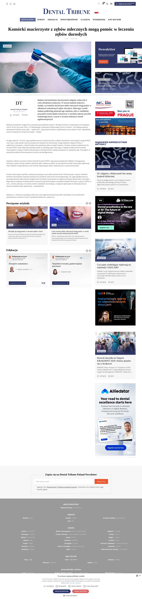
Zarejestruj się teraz (17, 283)
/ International (71, 508)
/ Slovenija (28, 546)
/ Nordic (114, 540)
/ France (114, 534)
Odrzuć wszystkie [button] (80, 591)
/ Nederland (71, 540)
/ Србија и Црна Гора (71, 546)
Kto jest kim (114, 20)
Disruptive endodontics (18, 263)
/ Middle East (114, 573)
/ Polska (28, 543)
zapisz (114, 89)
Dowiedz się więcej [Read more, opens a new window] (75, 583)
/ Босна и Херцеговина (71, 531)
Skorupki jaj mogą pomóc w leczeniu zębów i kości (25, 231)
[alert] (71, 586)
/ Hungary (114, 537)
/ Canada (71, 518)
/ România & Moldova (114, 543)
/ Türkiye (71, 549)
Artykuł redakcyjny (104, 79)
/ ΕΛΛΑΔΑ (71, 537)
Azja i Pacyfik (71, 556)
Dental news (73, 39)
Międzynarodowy (71, 504)
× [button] (140, 575)
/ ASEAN (93, 563)
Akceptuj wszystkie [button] (61, 591)
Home (66, 39)
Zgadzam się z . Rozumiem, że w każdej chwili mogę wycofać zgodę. (70, 488)
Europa (71, 528)
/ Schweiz (27, 549)
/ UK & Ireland (114, 549)
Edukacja (53, 20)
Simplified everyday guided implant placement (67, 264)
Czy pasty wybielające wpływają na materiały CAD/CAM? (114, 266)
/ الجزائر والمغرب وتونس (71, 573)
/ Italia (27, 540)
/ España (114, 546)
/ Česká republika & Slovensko (71, 534)
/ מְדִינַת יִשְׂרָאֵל (28, 573)
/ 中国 (28, 560)
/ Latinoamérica (114, 518)
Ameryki (71, 515)
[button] (71, 596)
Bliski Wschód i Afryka (71, 570)
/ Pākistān (114, 560)
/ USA (71, 521)
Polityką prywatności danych (67, 487)
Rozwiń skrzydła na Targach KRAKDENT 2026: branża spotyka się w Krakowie (114, 361)
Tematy (41, 20)
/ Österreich (28, 531)
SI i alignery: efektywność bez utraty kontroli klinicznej (115, 84)
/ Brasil (28, 518)
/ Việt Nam (49, 563)
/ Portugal (71, 543)
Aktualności (27, 20)
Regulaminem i (52, 487)
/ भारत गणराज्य (71, 560)
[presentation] (87, 203)
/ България (114, 531)
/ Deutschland (28, 537)
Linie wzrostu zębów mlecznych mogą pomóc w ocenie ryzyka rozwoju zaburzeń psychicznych (70, 232)
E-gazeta (85, 20)
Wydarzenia (99, 20)
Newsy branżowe (69, 20)
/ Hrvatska (28, 534)
